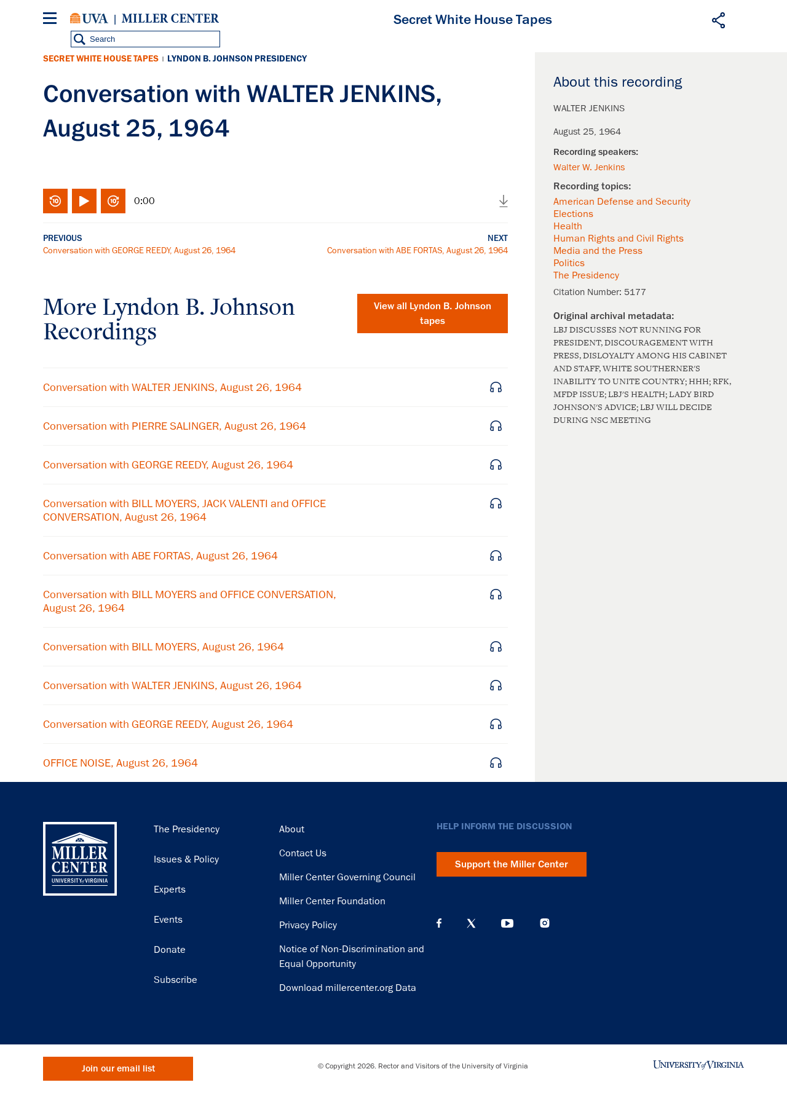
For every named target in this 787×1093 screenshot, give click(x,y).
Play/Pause (84, 201)
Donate (170, 950)
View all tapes (432, 313)
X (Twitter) (471, 923)
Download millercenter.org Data (347, 988)
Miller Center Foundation (332, 901)
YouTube (507, 923)
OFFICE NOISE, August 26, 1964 (120, 763)
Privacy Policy (308, 925)
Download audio (503, 201)
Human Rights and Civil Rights (618, 238)
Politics (569, 263)
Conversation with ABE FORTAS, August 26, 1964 (417, 250)
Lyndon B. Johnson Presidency (237, 59)
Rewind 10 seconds (55, 201)
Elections (573, 214)
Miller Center (170, 18)
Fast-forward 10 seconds (113, 201)
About (291, 829)
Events (168, 919)
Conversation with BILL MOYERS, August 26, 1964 (163, 646)
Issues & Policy (186, 859)
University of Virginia (89, 18)
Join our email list (118, 1069)
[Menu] (52, 20)
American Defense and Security (621, 201)
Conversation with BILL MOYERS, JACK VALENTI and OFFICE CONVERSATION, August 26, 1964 (184, 510)
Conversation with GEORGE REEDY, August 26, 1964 (139, 250)
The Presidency (586, 275)
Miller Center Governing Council (347, 877)
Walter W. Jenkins (589, 167)
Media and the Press (598, 251)
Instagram (544, 923)
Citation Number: (588, 292)
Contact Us (302, 853)
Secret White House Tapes (101, 59)
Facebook (439, 923)
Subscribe (175, 980)
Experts (170, 889)
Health (567, 226)
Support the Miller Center (511, 864)
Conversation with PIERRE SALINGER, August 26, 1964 (174, 426)
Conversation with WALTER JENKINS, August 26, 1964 (172, 387)
